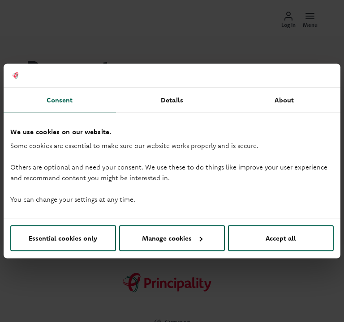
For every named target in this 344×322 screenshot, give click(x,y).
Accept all (281, 238)
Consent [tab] (60, 99)
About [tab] (284, 99)
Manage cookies (172, 238)
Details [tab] (172, 99)
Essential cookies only (63, 238)
